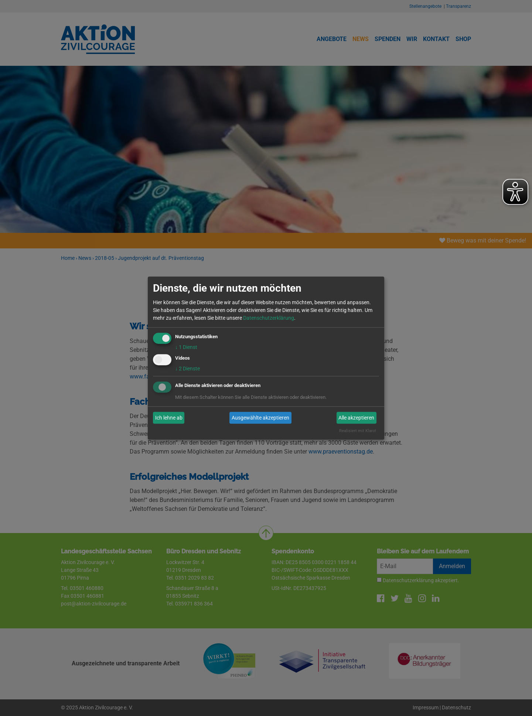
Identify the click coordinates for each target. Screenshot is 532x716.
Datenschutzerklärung (268, 318)
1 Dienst (186, 347)
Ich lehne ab (169, 418)
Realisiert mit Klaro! (357, 431)
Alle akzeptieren (356, 418)
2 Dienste (187, 369)
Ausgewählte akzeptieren (260, 418)
